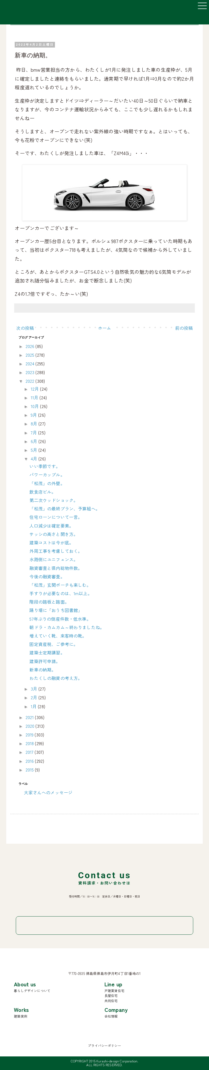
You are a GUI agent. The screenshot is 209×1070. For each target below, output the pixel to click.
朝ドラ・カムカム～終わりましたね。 (66, 627)
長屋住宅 (111, 995)
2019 (30, 734)
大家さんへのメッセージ (48, 792)
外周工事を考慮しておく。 (55, 551)
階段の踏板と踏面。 (49, 601)
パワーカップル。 (46, 474)
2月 (34, 697)
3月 (34, 688)
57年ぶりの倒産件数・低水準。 (60, 619)
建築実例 (20, 1016)
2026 (31, 346)
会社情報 (111, 1016)
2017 (30, 752)
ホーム (104, 328)
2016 (30, 761)
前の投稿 (184, 328)
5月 (34, 450)
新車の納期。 (42, 669)
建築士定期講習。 (46, 652)
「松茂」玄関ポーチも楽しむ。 (60, 585)
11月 (35, 397)
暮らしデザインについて (32, 990)
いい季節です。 (44, 466)
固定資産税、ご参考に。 (53, 644)
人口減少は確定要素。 (51, 525)
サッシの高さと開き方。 (53, 534)
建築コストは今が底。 (51, 542)
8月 (34, 423)
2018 (30, 743)
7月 (34, 432)
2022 (31, 381)
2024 (31, 363)
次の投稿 (25, 328)
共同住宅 (111, 1000)
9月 (34, 415)
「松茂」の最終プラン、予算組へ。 (64, 508)
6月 (34, 441)
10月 (35, 406)
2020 (31, 726)
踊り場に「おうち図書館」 (55, 610)
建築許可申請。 (44, 661)
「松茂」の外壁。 (46, 483)
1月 (34, 706)
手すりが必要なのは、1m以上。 (60, 593)
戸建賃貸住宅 (114, 990)
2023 (31, 372)
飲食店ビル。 (42, 491)
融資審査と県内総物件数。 (55, 568)
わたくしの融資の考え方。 (55, 678)
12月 (35, 388)
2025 (31, 355)
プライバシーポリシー (104, 1045)
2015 (30, 769)
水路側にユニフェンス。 (53, 559)
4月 (34, 458)
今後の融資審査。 (46, 576)
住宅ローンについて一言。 (55, 517)
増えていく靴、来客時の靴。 (58, 635)
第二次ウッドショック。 (53, 500)
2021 (30, 717)
